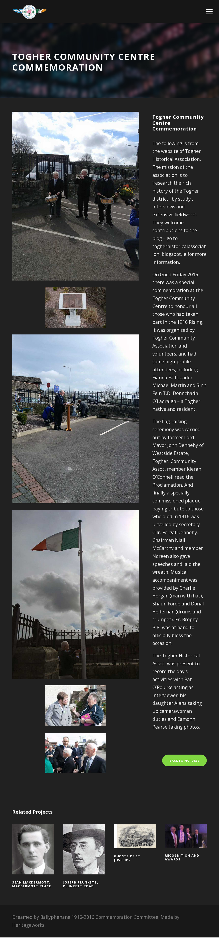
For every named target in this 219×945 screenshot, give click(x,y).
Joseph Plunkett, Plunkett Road (80, 892)
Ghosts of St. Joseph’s (128, 866)
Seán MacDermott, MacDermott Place (31, 892)
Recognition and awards (182, 865)
